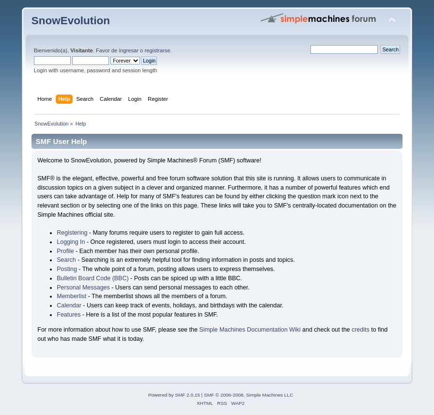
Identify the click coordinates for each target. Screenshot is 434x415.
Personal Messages (83, 287)
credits (361, 329)
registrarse (157, 50)
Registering (72, 232)
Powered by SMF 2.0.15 (174, 395)
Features (68, 314)
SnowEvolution (70, 21)
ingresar (129, 50)
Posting (67, 269)
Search (66, 259)
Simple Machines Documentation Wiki (249, 329)
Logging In (71, 242)
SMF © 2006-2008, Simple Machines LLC (248, 395)
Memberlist (71, 296)
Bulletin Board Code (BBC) (92, 278)
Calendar (69, 305)
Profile (65, 251)
